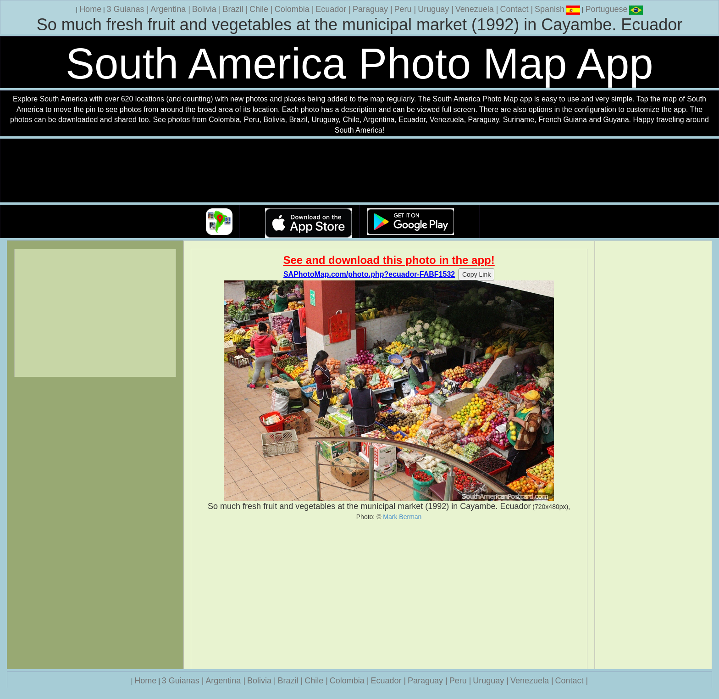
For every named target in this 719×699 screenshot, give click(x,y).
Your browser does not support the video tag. (359, 171)
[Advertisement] (389, 595)
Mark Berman (402, 516)
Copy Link (476, 274)
